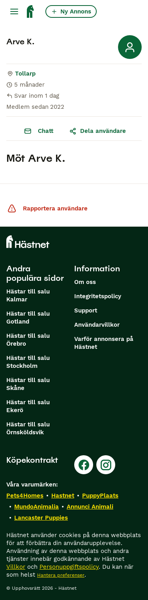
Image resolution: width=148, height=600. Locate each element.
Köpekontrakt (32, 460)
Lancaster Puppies (41, 517)
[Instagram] (105, 464)
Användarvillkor (97, 324)
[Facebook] (83, 464)
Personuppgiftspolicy (69, 566)
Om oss (85, 282)
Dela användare (97, 131)
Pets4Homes (24, 495)
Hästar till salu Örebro (28, 339)
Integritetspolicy (97, 296)
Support (85, 310)
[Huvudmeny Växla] (14, 11)
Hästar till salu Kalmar (28, 295)
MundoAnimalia (36, 506)
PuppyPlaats (100, 495)
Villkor (15, 566)
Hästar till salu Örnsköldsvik (28, 428)
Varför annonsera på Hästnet (103, 342)
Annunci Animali (90, 506)
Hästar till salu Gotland (28, 317)
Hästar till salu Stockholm (28, 361)
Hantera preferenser (60, 575)
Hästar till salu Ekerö (28, 406)
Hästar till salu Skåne (28, 384)
